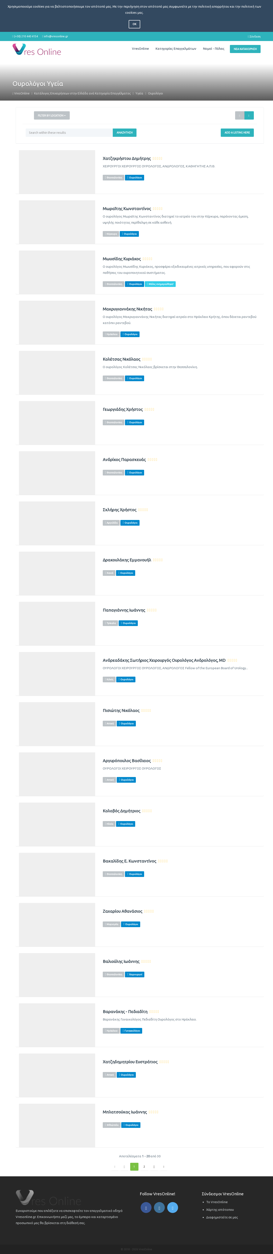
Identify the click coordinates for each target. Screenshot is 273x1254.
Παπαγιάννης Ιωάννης (124, 610)
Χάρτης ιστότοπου (220, 1209)
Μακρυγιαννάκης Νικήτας (127, 309)
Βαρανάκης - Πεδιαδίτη (125, 1011)
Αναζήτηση (125, 132)
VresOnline (140, 48)
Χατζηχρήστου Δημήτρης (127, 158)
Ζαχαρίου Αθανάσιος (122, 911)
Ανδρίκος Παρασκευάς (124, 459)
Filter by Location (52, 115)
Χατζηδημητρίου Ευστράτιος (130, 1062)
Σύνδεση (254, 36)
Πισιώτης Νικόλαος (121, 710)
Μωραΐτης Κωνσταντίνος (127, 208)
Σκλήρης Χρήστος (119, 510)
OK (134, 24)
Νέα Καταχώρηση (245, 49)
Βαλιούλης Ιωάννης (121, 961)
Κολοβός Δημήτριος (121, 811)
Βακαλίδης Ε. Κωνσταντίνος (129, 861)
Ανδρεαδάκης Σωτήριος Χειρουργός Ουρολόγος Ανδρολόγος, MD (164, 660)
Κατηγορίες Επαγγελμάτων (175, 48)
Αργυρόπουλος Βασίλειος (127, 760)
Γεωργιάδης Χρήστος (123, 409)
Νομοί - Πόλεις (213, 48)
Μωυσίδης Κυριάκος (122, 259)
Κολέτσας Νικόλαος (121, 359)
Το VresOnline (217, 1202)
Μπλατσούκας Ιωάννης (125, 1112)
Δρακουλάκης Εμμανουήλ (127, 560)
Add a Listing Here (237, 132)
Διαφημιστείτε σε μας (222, 1217)
